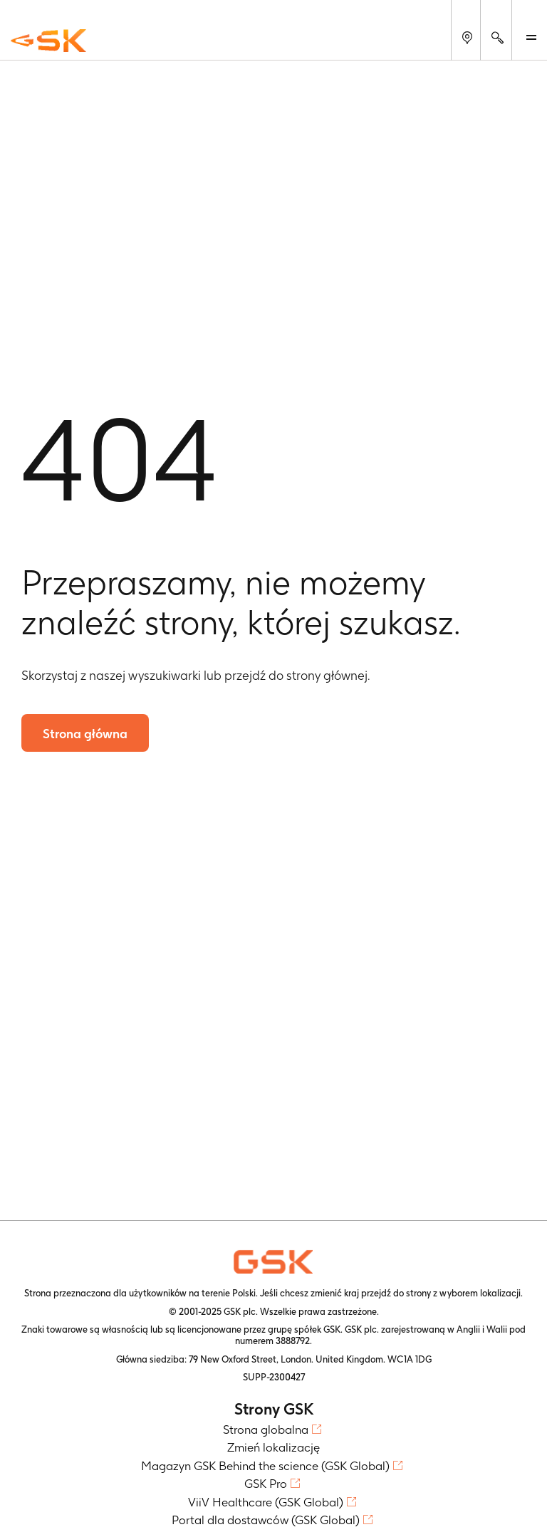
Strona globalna (265, 1429)
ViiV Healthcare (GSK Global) (265, 1502)
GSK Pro (265, 1483)
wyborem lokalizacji (480, 1293)
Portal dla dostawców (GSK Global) (266, 1520)
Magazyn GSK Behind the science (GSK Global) (265, 1466)
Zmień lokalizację (273, 1447)
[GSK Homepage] (48, 41)
